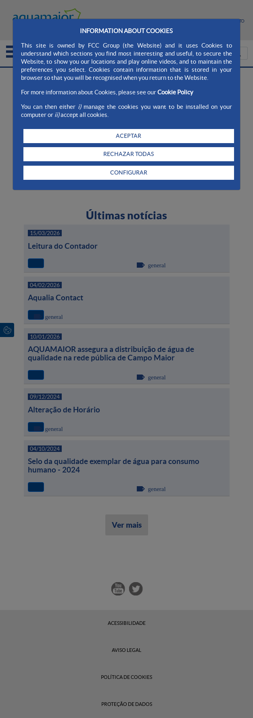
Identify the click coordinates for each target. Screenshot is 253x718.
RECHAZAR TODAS (128, 154)
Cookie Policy (175, 92)
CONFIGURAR (128, 172)
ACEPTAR (128, 136)
